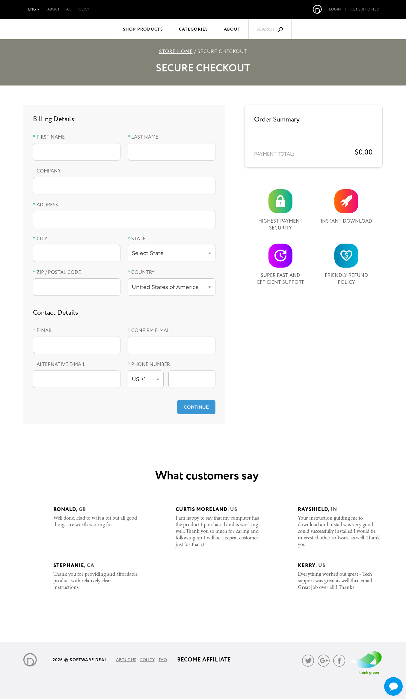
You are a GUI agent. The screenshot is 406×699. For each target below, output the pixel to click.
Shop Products (143, 29)
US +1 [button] (139, 379)
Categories (193, 29)
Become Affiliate (204, 660)
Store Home (176, 51)
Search (265, 29)
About (53, 9)
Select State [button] (148, 253)
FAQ (68, 9)
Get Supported (338, 9)
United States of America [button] (165, 287)
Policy (82, 9)
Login (308, 9)
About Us (126, 660)
